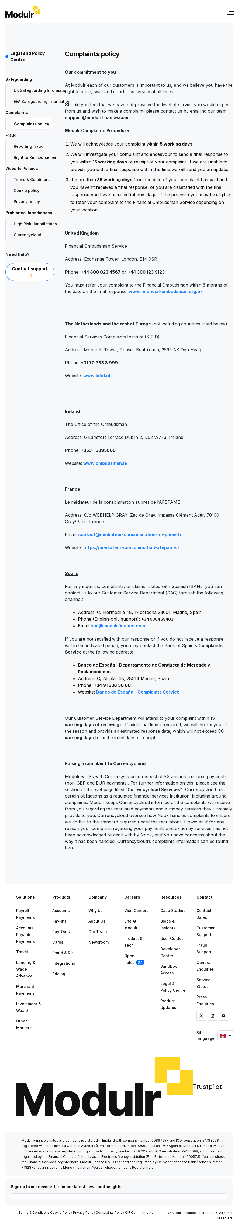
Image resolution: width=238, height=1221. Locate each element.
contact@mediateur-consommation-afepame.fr (130, 534)
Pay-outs (61, 931)
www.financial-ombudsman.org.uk (166, 291)
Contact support (30, 272)
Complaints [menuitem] (16, 112)
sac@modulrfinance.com (118, 625)
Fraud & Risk (64, 952)
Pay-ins (59, 921)
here (74, 1162)
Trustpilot (207, 1087)
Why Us (95, 910)
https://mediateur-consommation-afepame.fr (132, 547)
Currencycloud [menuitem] (27, 235)
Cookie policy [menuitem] (26, 190)
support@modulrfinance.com (96, 117)
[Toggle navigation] (229, 11)
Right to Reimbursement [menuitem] (36, 157)
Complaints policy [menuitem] (31, 124)
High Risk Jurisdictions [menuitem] (35, 223)
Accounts (61, 910)
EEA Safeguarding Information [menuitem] (42, 101)
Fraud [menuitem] (10, 135)
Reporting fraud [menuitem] (28, 146)
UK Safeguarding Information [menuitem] (41, 90)
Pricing (58, 973)
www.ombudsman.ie (105, 463)
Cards (57, 942)
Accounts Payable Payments (25, 935)
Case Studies (172, 910)
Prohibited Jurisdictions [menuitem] (28, 212)
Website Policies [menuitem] (21, 168)
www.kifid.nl (96, 375)
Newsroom (98, 942)
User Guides (172, 938)
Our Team (97, 931)
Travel (22, 952)
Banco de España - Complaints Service (138, 692)
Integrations (63, 963)
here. (70, 847)
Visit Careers (136, 910)
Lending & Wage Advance (25, 969)
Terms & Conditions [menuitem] (32, 179)
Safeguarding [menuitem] (18, 79)
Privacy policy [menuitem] (27, 201)
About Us (96, 921)
